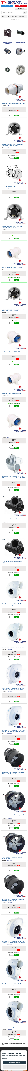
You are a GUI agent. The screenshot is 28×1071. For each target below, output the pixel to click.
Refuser (14, 1067)
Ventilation (21, 16)
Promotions (21, 5)
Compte (21, 8)
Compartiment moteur (12, 16)
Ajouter (17, 115)
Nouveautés (7, 5)
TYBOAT (4, 16)
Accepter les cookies (14, 1062)
